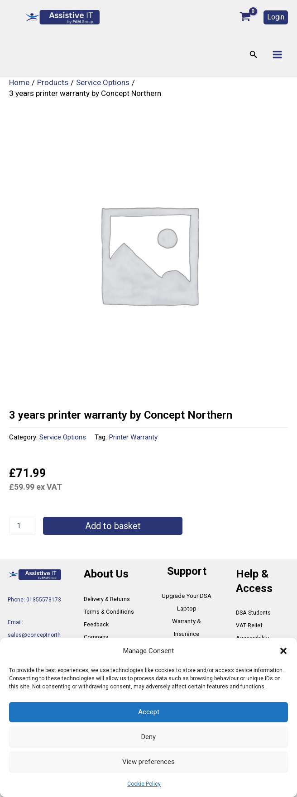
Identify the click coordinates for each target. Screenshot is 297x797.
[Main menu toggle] (277, 55)
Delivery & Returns (106, 599)
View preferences (148, 762)
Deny (148, 737)
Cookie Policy (144, 784)
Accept (148, 712)
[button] (283, 650)
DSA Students (253, 613)
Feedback (96, 624)
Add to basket (113, 526)
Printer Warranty (133, 438)
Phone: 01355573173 (34, 600)
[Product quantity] (22, 526)
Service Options (62, 438)
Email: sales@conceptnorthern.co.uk (34, 635)
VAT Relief (249, 625)
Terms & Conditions (108, 612)
